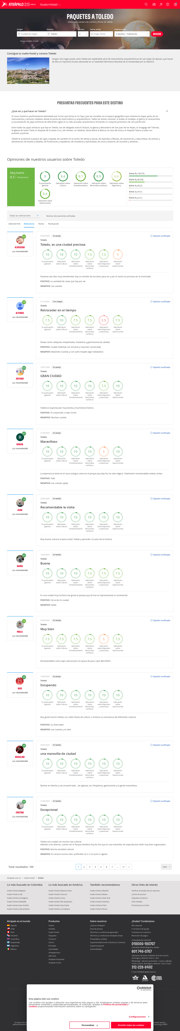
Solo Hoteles (137, 901)
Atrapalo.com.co (14, 878)
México (14, 949)
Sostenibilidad (96, 949)
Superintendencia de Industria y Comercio (107, 942)
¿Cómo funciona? (139, 894)
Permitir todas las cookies (131, 1025)
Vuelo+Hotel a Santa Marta (18, 909)
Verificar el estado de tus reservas (146, 890)
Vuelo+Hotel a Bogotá (16, 890)
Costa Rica (15, 939)
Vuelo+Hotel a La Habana (59, 909)
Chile (13, 929)
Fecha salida (95, 29)
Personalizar (90, 1025)
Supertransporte (97, 945)
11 (123, 867)
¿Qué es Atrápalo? (97, 925)
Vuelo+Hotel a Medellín (16, 901)
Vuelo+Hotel (29, 878)
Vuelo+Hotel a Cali (14, 894)
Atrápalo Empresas (56, 959)
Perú (12, 932)
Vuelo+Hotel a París (98, 905)
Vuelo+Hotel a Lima (57, 898)
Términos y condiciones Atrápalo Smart (106, 935)
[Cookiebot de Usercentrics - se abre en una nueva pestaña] (139, 988)
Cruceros (52, 939)
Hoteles (52, 929)
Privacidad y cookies (98, 939)
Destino (50, 29)
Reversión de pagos (140, 936)
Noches (81, 29)
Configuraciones (137, 1016)
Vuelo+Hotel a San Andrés (18, 905)
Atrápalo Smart (55, 962)
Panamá (14, 935)
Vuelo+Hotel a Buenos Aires (60, 890)
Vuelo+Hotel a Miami (99, 894)
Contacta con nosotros (141, 932)
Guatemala (15, 942)
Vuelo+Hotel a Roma (98, 909)
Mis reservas (137, 925)
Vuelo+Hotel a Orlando (99, 901)
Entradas (52, 945)
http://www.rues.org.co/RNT (155, 1024)
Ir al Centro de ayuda (140, 929)
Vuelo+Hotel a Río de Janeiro (60, 901)
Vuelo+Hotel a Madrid (99, 890)
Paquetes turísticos (140, 898)
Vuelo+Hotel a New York (100, 898)
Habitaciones (120, 29)
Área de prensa (96, 929)
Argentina (15, 945)
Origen (20, 29)
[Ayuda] (167, 4)
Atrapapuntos (54, 952)
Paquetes (52, 935)
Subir (166, 867)
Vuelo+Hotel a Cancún (58, 894)
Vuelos (51, 925)
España (14, 925)
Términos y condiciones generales (104, 932)
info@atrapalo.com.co (146, 972)
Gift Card (52, 956)
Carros (51, 942)
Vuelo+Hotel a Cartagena (17, 898)
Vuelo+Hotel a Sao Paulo (59, 905)
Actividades (53, 949)
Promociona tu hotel (140, 905)
